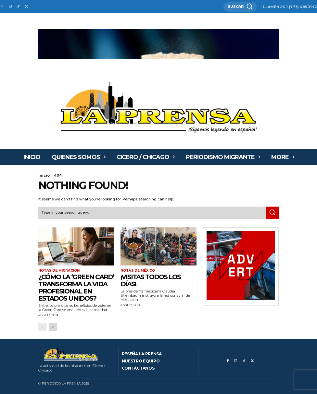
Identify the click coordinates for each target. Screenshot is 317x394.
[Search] (272, 213)
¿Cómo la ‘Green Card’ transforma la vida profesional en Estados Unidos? (76, 287)
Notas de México (137, 271)
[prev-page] (42, 327)
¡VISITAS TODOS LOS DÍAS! (150, 280)
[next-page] (53, 327)
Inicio (44, 175)
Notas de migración (59, 271)
